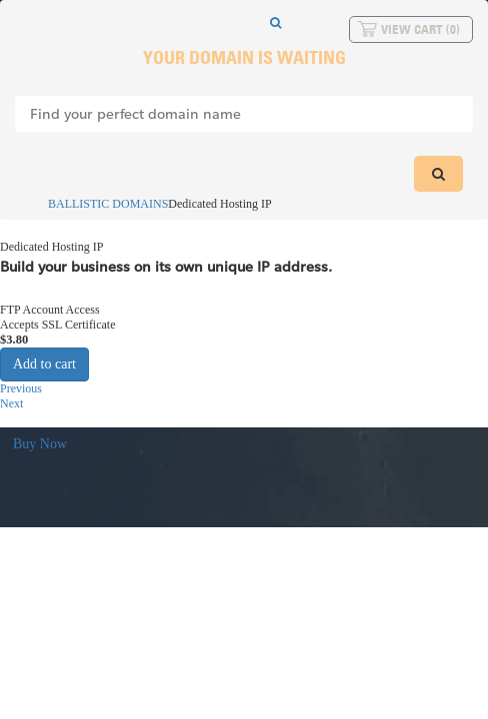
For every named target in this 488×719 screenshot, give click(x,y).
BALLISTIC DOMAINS (99, 204)
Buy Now (40, 443)
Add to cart (44, 364)
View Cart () (420, 29)
